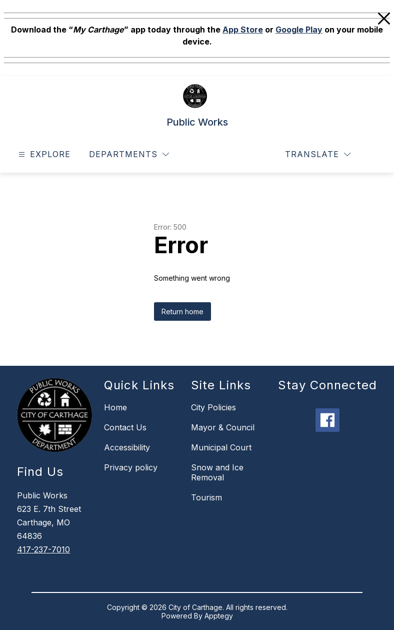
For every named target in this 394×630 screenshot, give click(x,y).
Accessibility (127, 447)
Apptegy (218, 615)
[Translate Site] (317, 154)
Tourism (206, 497)
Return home (183, 311)
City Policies (213, 407)
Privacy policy (131, 467)
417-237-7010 (43, 549)
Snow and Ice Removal (217, 472)
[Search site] (372, 155)
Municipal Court (221, 447)
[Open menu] (43, 154)
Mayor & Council (222, 427)
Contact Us (125, 427)
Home (115, 407)
